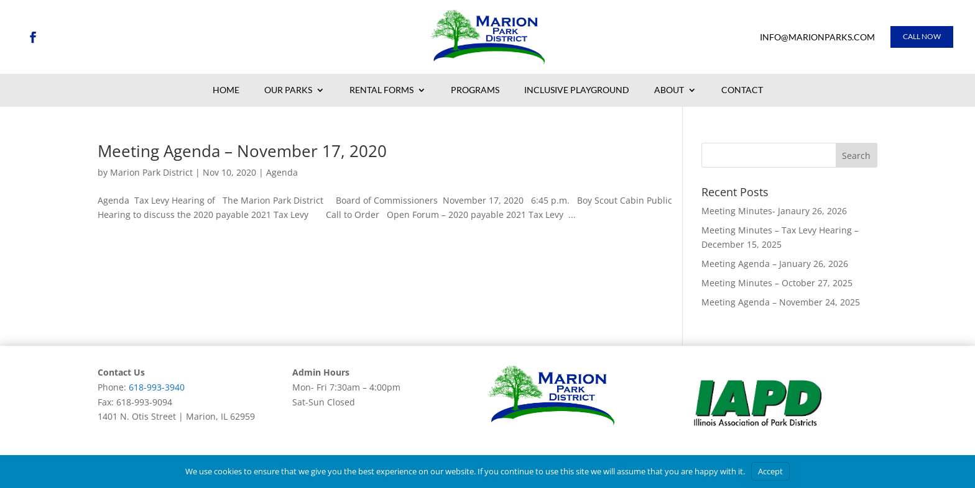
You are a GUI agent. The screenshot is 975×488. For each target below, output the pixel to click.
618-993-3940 (157, 387)
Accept (770, 471)
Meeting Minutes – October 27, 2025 (777, 283)
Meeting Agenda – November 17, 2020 (242, 151)
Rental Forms (381, 90)
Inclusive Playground (576, 90)
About (669, 90)
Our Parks (288, 90)
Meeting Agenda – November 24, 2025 (780, 302)
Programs (475, 90)
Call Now (922, 36)
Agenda (282, 172)
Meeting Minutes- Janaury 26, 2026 (774, 211)
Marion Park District (151, 172)
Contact (742, 90)
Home (226, 90)
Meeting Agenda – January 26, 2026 (774, 263)
